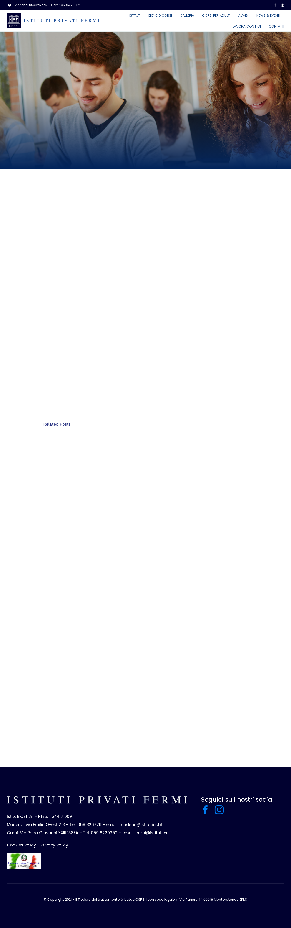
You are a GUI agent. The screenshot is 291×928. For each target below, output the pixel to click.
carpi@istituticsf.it (153, 833)
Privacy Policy (54, 845)
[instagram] (282, 5)
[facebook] (275, 5)
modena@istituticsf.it (141, 824)
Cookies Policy (21, 845)
